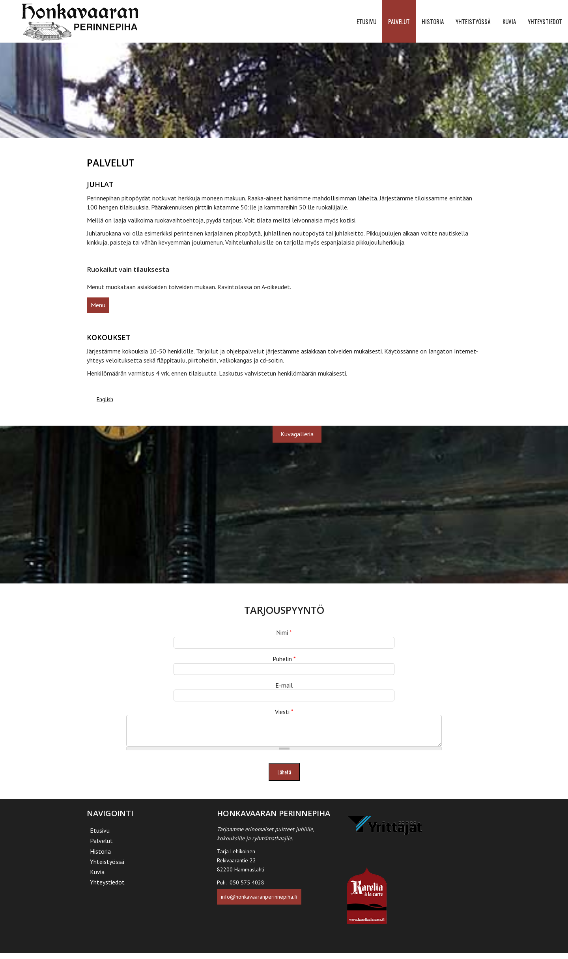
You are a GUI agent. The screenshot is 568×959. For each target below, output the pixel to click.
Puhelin (284, 659)
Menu (98, 305)
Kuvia (509, 21)
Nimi (284, 632)
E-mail (284, 685)
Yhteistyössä (473, 21)
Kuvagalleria (297, 434)
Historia (433, 21)
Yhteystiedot (545, 21)
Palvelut (399, 21)
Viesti (284, 712)
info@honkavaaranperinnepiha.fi (259, 902)
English (105, 399)
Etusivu (366, 21)
